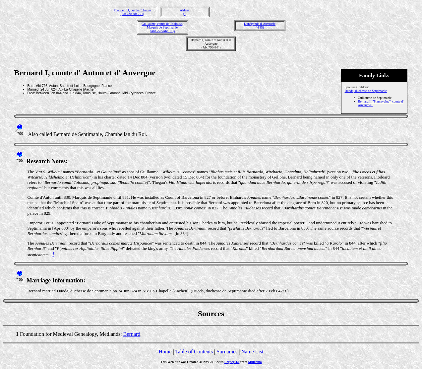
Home (164, 351)
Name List (252, 351)
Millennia (255, 362)
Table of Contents (194, 351)
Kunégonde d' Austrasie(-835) (259, 25)
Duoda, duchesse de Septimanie (366, 91)
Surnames (226, 351)
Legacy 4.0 (232, 362)
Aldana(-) (185, 12)
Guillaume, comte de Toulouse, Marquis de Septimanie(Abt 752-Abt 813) (162, 27)
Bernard (132, 334)
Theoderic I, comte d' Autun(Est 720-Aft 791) (132, 12)
